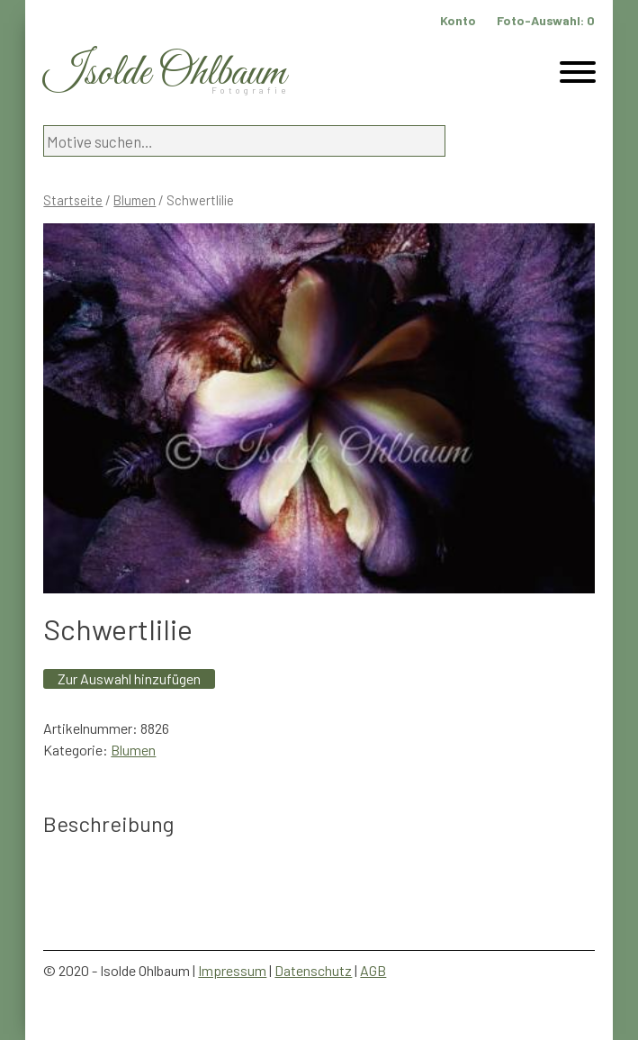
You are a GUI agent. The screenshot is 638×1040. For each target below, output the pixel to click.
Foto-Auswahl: (546, 20)
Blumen (134, 200)
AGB (373, 970)
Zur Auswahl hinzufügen (129, 678)
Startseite (73, 200)
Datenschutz (313, 970)
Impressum (232, 970)
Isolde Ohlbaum (164, 73)
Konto (458, 20)
